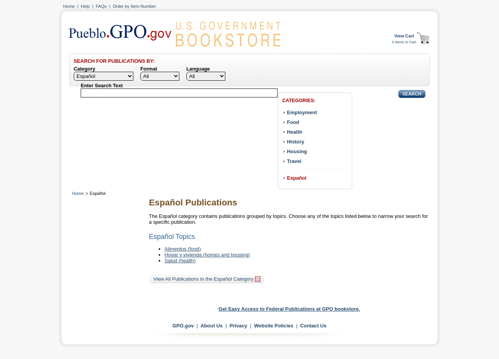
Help (85, 6)
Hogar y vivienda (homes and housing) (207, 255)
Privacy (239, 326)
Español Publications (193, 202)
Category (84, 69)
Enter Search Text (102, 85)
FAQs (101, 6)
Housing (297, 151)
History (295, 142)
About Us (211, 326)
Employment (302, 112)
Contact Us (313, 326)
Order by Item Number (134, 6)
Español (296, 178)
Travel (294, 161)
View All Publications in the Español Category (206, 279)
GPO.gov (183, 326)
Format (148, 69)
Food (293, 122)
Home (69, 6)
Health (294, 132)
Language (198, 69)
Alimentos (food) (183, 249)
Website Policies (274, 326)
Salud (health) (180, 261)
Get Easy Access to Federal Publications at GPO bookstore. (289, 309)
